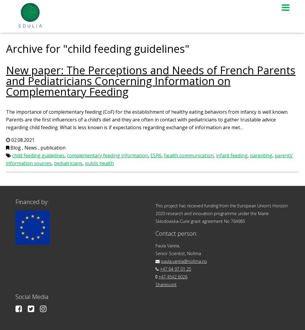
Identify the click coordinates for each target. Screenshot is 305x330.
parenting (261, 155)
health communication (189, 155)
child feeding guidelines (38, 155)
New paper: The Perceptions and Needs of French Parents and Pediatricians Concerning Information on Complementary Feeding (150, 81)
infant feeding (232, 155)
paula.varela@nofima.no (184, 261)
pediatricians (68, 163)
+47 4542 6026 (172, 277)
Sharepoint (166, 284)
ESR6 (155, 155)
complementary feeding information (107, 155)
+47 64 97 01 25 (175, 269)
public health (99, 163)
